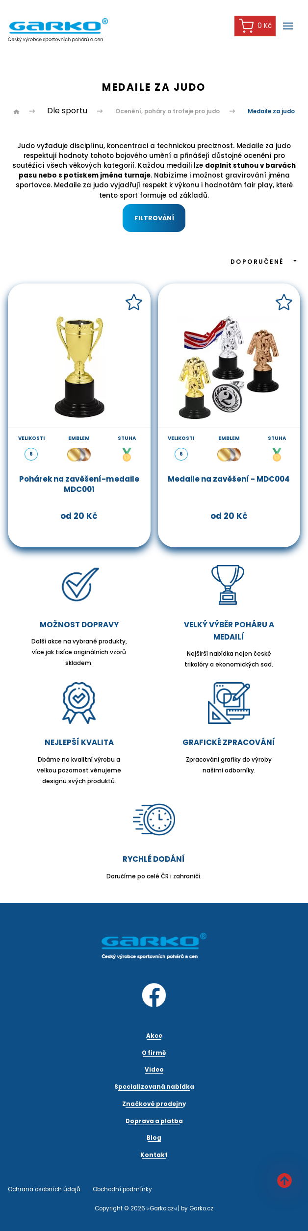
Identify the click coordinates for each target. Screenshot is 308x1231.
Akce (154, 1036)
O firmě (154, 1053)
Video (154, 1070)
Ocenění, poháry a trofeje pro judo (167, 111)
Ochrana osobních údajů (44, 1189)
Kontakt (154, 1155)
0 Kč (255, 26)
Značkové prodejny (154, 1104)
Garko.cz (201, 1208)
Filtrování (154, 218)
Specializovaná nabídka (154, 1087)
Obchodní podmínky (122, 1189)
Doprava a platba (154, 1121)
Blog (154, 1138)
